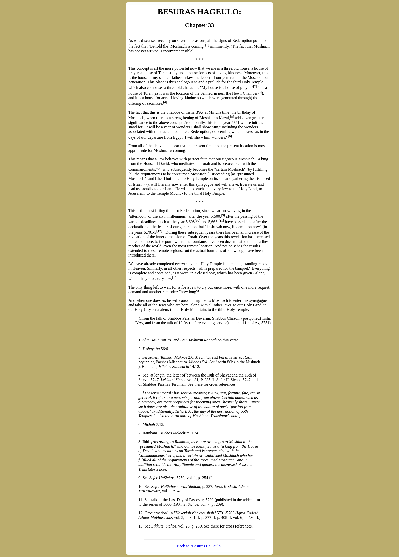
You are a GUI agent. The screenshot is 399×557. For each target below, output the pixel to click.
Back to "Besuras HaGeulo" (199, 546)
